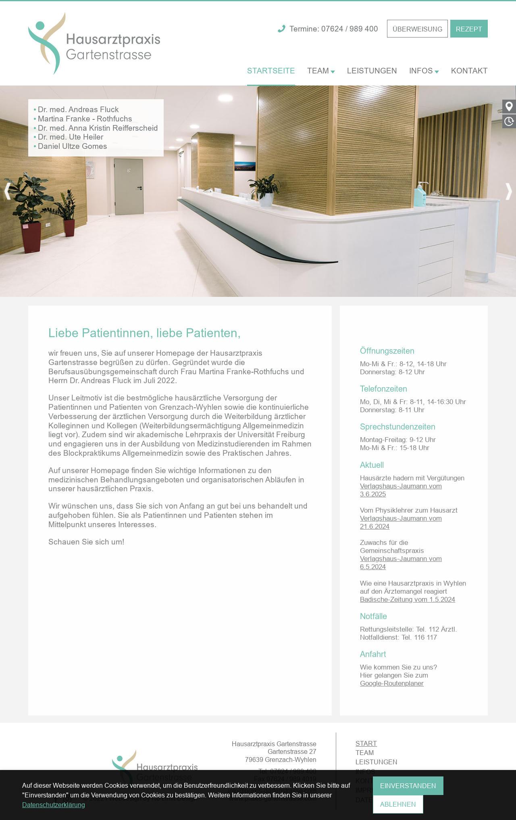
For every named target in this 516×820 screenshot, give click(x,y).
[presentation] (7, 191)
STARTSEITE (271, 70)
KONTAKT (469, 70)
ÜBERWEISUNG (417, 29)
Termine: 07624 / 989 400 (328, 28)
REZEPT (469, 29)
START (366, 743)
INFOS (424, 70)
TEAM (321, 70)
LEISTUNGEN (372, 70)
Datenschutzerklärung (53, 805)
